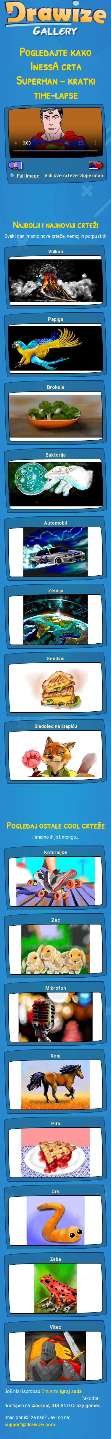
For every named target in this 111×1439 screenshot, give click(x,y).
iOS (55, 1405)
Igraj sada (71, 1391)
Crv (55, 1191)
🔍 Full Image (25, 176)
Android (40, 1405)
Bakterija (56, 455)
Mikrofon (55, 988)
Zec (55, 920)
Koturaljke (55, 852)
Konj (55, 1056)
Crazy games (86, 1405)
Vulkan (55, 251)
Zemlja (55, 590)
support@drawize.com (29, 1424)
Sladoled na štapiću (55, 726)
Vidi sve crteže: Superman (73, 175)
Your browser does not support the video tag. (55, 132)
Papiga (55, 319)
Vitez (55, 1327)
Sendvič (55, 658)
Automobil (55, 523)
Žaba (55, 1259)
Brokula (55, 387)
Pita (55, 1123)
